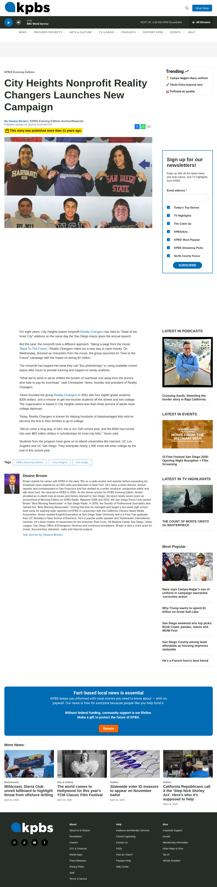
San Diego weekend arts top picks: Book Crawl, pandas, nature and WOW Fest (187, 627)
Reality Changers (92, 331)
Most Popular (175, 546)
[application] (78, 279)
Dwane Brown (18, 121)
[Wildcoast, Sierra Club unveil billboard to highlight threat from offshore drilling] (29, 764)
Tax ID (166, 854)
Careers (74, 842)
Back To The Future (34, 348)
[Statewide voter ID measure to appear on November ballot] (135, 764)
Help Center (122, 866)
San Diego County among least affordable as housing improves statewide (185, 645)
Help (191, 34)
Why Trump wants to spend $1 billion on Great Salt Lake (184, 609)
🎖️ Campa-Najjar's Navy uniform (187, 78)
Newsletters (76, 836)
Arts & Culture (81, 34)
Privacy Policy (77, 866)
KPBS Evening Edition (19, 72)
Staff (72, 872)
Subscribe (187, 265)
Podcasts (128, 34)
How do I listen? (124, 854)
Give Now (202, 9)
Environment (11, 782)
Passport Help (123, 860)
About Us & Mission (80, 830)
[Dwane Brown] (11, 484)
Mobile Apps (76, 854)
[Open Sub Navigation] (29, 34)
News (23, 34)
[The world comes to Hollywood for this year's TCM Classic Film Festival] (82, 764)
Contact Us (122, 842)
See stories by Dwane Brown (43, 535)
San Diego (82, 462)
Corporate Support (172, 830)
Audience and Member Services (132, 830)
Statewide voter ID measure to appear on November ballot (134, 790)
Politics (114, 782)
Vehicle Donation (171, 860)
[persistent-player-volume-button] (19, 24)
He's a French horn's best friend (185, 660)
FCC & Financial (78, 848)
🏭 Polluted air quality (180, 91)
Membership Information (175, 842)
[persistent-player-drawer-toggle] (201, 24)
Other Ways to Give (173, 848)
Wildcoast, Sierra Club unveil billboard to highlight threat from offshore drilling (28, 790)
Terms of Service (78, 878)
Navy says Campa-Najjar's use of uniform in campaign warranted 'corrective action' (186, 593)
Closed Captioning (125, 836)
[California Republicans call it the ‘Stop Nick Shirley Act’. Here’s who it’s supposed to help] (188, 764)
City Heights (59, 462)
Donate (108, 728)
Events (175, 34)
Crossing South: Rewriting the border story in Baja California (184, 397)
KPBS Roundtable (172, 24)
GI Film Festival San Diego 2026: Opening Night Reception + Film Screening (185, 460)
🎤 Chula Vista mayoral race (184, 84)
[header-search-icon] (187, 8)
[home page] (26, 9)
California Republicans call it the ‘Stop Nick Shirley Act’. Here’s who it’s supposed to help (186, 792)
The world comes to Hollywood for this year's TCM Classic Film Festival (80, 790)
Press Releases (78, 860)
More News (15, 745)
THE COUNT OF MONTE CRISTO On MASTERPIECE (185, 523)
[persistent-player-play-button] (9, 24)
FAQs (119, 848)
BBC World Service (37, 25)
